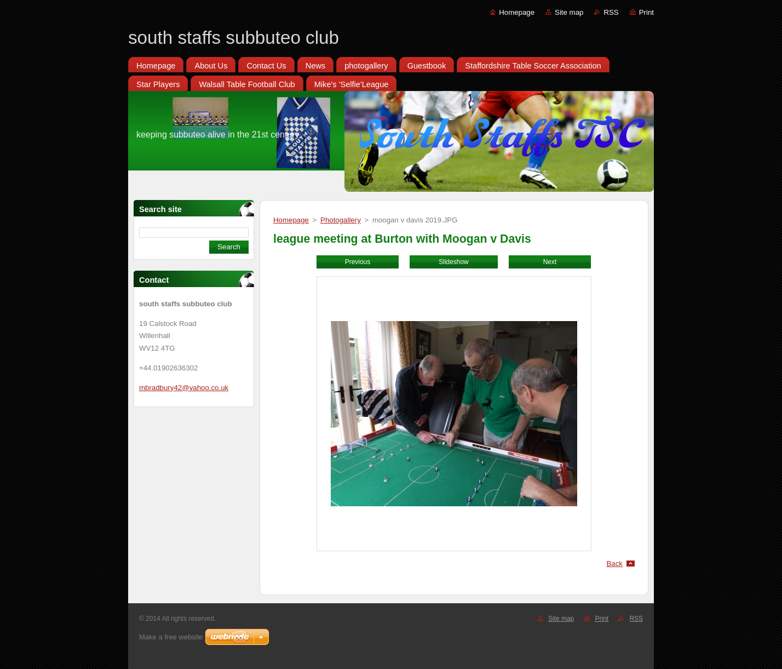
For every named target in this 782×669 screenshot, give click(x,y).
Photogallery (340, 220)
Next (550, 262)
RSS (610, 12)
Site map (569, 12)
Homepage (516, 12)
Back (615, 563)
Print (646, 12)
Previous (357, 262)
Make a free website (171, 637)
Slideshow (453, 262)
